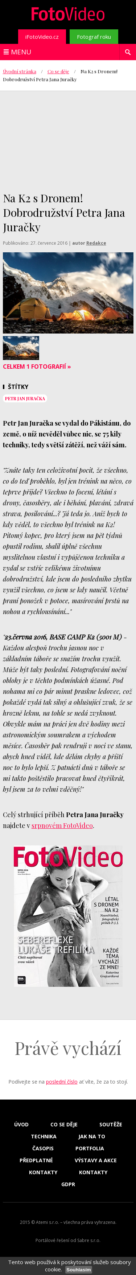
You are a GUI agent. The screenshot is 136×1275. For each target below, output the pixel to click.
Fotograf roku (94, 36)
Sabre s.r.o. (88, 1240)
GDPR (68, 1184)
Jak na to (91, 1136)
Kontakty (43, 1172)
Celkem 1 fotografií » (37, 367)
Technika (44, 1136)
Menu (21, 52)
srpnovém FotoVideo (62, 825)
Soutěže (110, 1124)
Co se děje (58, 71)
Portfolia (89, 1148)
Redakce (96, 243)
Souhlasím (78, 1269)
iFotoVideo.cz (42, 36)
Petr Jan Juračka (25, 398)
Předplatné (36, 1160)
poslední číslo (62, 1081)
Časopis (43, 1148)
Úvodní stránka (19, 71)
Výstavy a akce (96, 1160)
